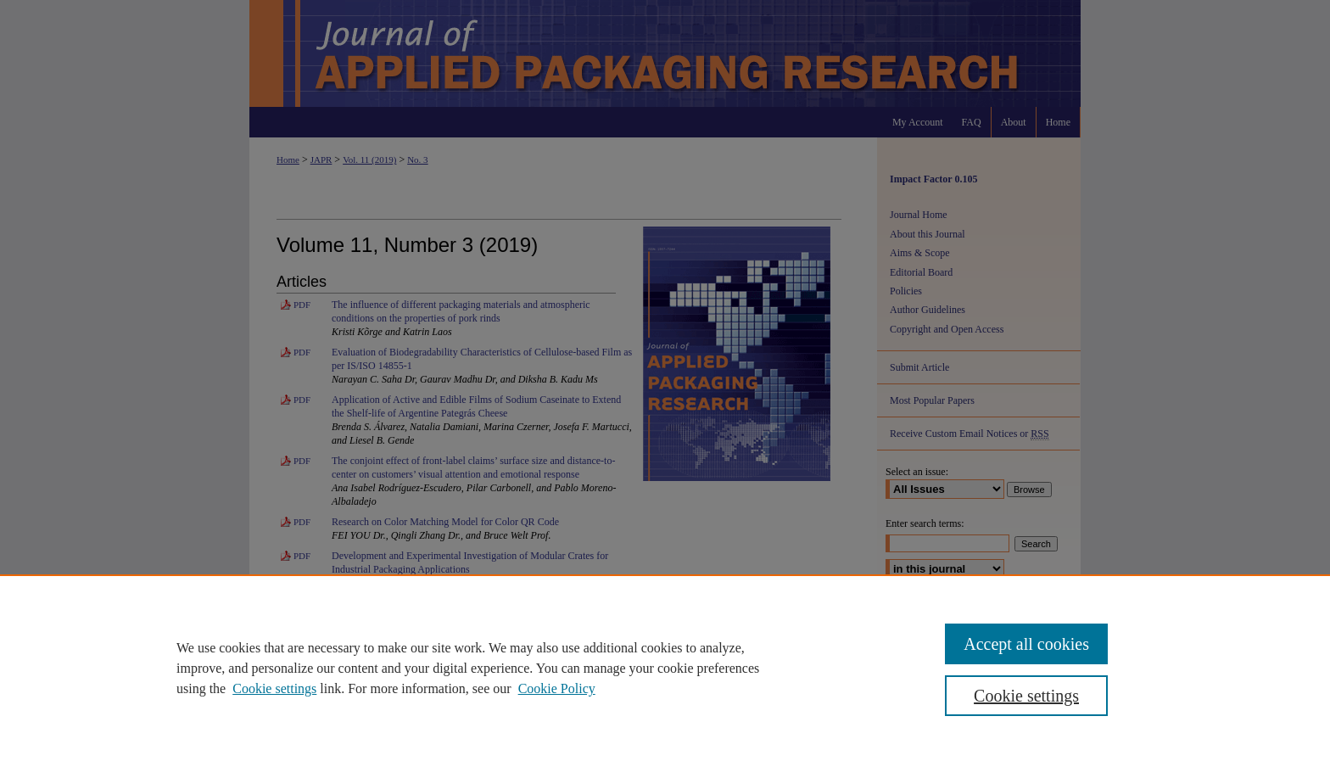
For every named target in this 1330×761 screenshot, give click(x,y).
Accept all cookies (1026, 644)
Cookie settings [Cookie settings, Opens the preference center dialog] (1026, 695)
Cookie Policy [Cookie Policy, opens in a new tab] (556, 688)
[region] (665, 667)
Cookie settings (274, 688)
